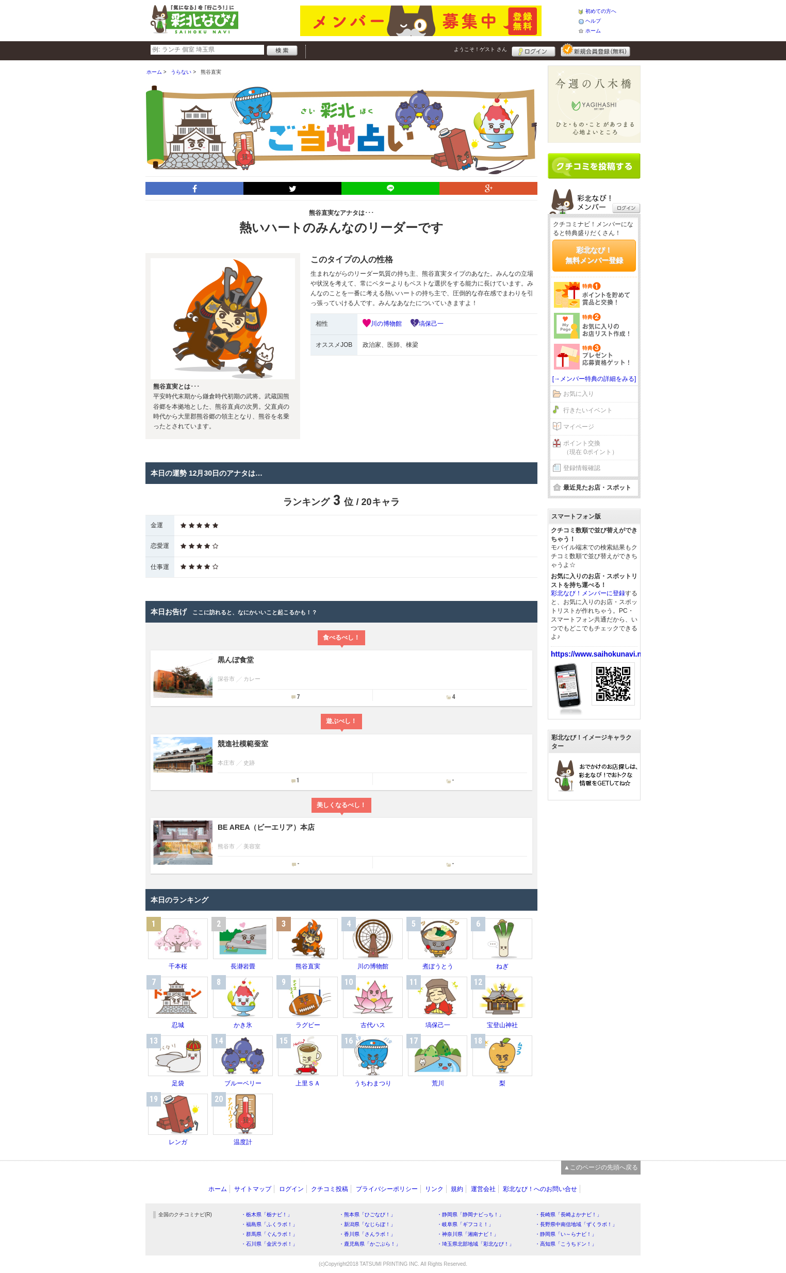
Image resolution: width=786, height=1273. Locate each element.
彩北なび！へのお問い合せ (540, 1189)
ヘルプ (593, 21)
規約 (457, 1189)
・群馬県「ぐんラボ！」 (269, 1234)
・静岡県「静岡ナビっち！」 (470, 1214)
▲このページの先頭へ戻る (601, 1167)
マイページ (578, 426)
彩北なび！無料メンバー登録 (594, 255)
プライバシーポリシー (387, 1189)
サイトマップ (252, 1189)
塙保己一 (431, 323)
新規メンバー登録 (595, 50)
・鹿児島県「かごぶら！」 (370, 1244)
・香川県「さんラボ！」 (367, 1234)
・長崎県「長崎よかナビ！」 (568, 1214)
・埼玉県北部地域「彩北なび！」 (475, 1244)
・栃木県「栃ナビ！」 (266, 1214)
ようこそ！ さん (480, 49)
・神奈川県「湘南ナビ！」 (468, 1234)
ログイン (533, 50)
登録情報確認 (581, 468)
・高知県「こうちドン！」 (566, 1244)
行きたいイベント (588, 410)
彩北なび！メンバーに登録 (588, 593)
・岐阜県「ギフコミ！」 (465, 1224)
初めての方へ (600, 11)
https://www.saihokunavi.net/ (600, 654)
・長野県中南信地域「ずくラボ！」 (576, 1224)
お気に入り (578, 393)
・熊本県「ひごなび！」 (367, 1214)
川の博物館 (386, 323)
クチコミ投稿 (329, 1189)
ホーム (593, 31)
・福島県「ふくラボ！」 (269, 1224)
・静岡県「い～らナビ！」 (566, 1234)
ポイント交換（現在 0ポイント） (590, 448)
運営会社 (483, 1189)
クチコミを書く (594, 166)
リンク (434, 1189)
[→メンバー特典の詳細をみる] (594, 378)
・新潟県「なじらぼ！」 (367, 1224)
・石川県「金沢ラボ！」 (269, 1244)
